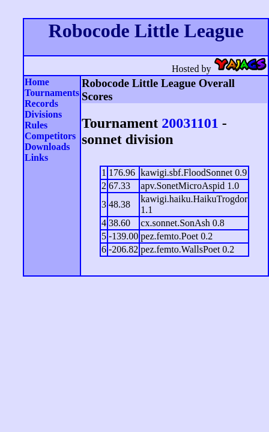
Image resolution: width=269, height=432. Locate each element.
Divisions (43, 114)
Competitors (50, 136)
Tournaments (52, 93)
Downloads (47, 147)
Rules (36, 125)
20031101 (190, 123)
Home (37, 82)
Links (36, 157)
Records (41, 103)
